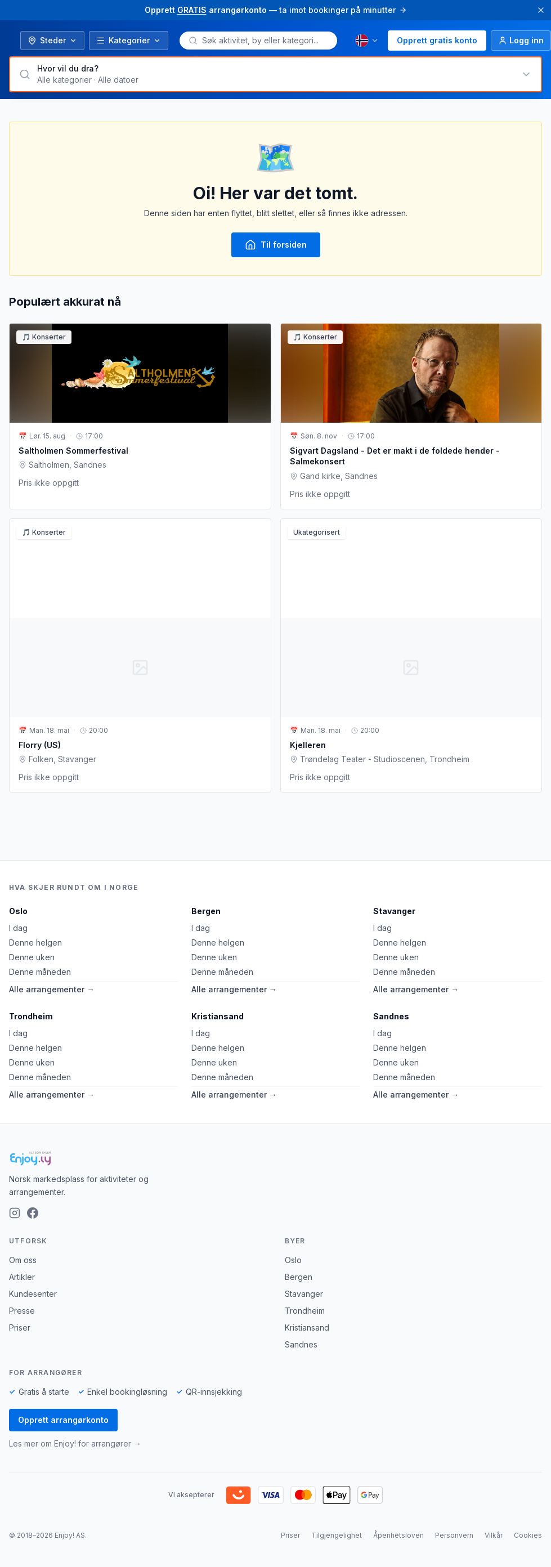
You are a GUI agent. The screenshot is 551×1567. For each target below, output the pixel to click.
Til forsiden (276, 244)
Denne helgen (35, 942)
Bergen (206, 911)
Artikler (22, 1277)
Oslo (18, 911)
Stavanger (394, 911)
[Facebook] (32, 1213)
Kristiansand (217, 1016)
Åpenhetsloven (398, 1535)
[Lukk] (541, 10)
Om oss (23, 1260)
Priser (19, 1327)
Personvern (454, 1535)
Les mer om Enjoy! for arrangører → (75, 1443)
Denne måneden (40, 972)
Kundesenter (33, 1294)
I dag (18, 928)
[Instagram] (14, 1213)
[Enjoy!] (275, 1158)
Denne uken (32, 957)
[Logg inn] (521, 40)
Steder (52, 40)
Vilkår (494, 1535)
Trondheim (31, 1016)
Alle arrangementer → (52, 989)
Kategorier (128, 40)
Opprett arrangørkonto (63, 1420)
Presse (22, 1310)
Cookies (528, 1535)
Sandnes (391, 1016)
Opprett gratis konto (437, 40)
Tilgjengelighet (336, 1535)
